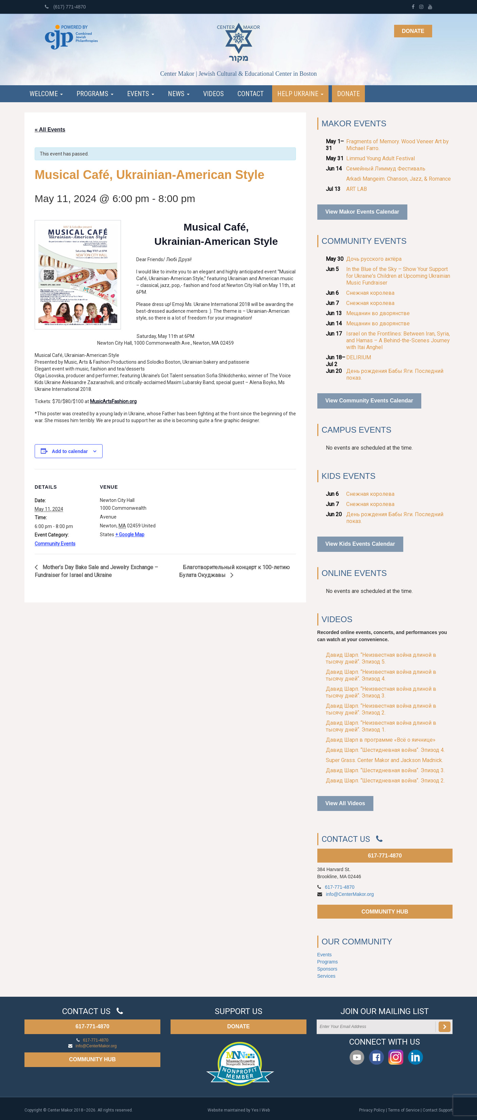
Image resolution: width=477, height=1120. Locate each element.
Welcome (46, 94)
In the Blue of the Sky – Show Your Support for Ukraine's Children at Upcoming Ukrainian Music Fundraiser (398, 276)
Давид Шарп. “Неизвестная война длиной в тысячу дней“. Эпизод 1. (381, 726)
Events (140, 94)
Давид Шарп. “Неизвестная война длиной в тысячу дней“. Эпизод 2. (381, 709)
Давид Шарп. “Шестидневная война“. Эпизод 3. (385, 770)
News (179, 94)
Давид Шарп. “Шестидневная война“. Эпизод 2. (385, 780)
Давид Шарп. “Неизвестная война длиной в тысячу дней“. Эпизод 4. (381, 675)
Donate (413, 31)
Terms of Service (404, 1110)
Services (326, 976)
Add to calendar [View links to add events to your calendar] (70, 451)
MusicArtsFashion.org (113, 401)
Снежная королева (370, 293)
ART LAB (356, 189)
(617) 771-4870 (65, 7)
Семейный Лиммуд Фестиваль (385, 168)
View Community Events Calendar (369, 400)
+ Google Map (129, 534)
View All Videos (345, 803)
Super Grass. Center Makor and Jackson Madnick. (384, 760)
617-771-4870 (385, 856)
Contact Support (438, 1110)
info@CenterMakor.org (350, 894)
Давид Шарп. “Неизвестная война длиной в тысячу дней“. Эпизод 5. (381, 658)
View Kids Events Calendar (360, 544)
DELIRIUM (358, 357)
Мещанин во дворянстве (378, 313)
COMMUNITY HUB (384, 912)
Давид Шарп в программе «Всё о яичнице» (381, 740)
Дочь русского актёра (374, 259)
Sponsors (327, 969)
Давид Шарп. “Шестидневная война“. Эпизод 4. (385, 750)
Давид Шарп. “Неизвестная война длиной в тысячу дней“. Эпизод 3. (381, 692)
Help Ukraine (300, 94)
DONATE (238, 1026)
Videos (213, 94)
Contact (250, 94)
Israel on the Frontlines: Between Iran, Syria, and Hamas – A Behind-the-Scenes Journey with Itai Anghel (398, 340)
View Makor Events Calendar (362, 212)
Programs (94, 94)
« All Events (50, 129)
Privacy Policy (372, 1110)
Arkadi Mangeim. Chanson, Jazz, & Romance (398, 179)
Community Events (55, 543)
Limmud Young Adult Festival (380, 158)
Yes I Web (260, 1110)
